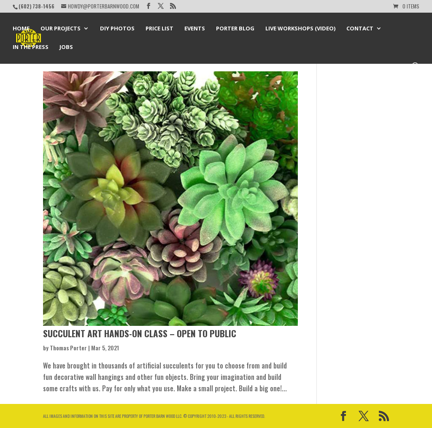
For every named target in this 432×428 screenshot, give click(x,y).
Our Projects (60, 28)
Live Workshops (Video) (300, 28)
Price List (159, 28)
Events (194, 28)
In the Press (31, 47)
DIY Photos (117, 28)
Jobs (66, 47)
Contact (359, 28)
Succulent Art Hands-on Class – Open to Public (139, 333)
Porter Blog (235, 28)
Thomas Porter (68, 347)
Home (21, 28)
